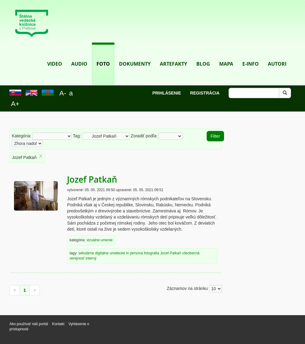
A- (62, 93)
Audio (79, 55)
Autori (277, 55)
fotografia (151, 253)
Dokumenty (134, 55)
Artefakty (173, 55)
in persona (134, 253)
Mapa (226, 55)
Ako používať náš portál (28, 324)
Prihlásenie (166, 93)
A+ (15, 104)
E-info (250, 55)
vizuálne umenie (99, 240)
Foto (103, 55)
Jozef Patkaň (92, 179)
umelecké (117, 253)
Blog (203, 55)
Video (55, 55)
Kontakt (58, 324)
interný (91, 258)
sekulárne (86, 253)
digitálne (101, 253)
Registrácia (204, 93)
